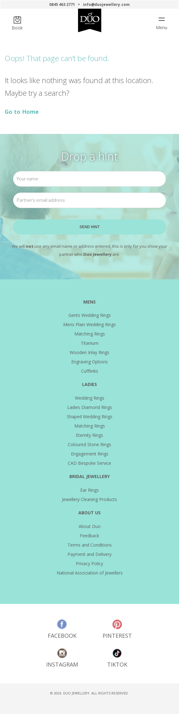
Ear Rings (89, 490)
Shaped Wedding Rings (89, 416)
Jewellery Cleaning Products (89, 499)
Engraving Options (89, 362)
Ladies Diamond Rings (89, 407)
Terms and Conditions (90, 545)
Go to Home (22, 111)
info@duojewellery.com (106, 4)
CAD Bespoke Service (89, 463)
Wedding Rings (89, 398)
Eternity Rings (89, 435)
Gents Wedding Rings (89, 315)
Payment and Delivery (89, 554)
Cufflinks (89, 371)
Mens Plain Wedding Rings (89, 324)
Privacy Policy (89, 563)
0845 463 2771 (62, 4)
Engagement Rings (89, 454)
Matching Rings (89, 334)
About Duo (90, 526)
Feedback (89, 536)
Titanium (89, 343)
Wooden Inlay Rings (89, 352)
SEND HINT (90, 227)
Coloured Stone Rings (89, 444)
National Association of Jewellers (90, 573)
